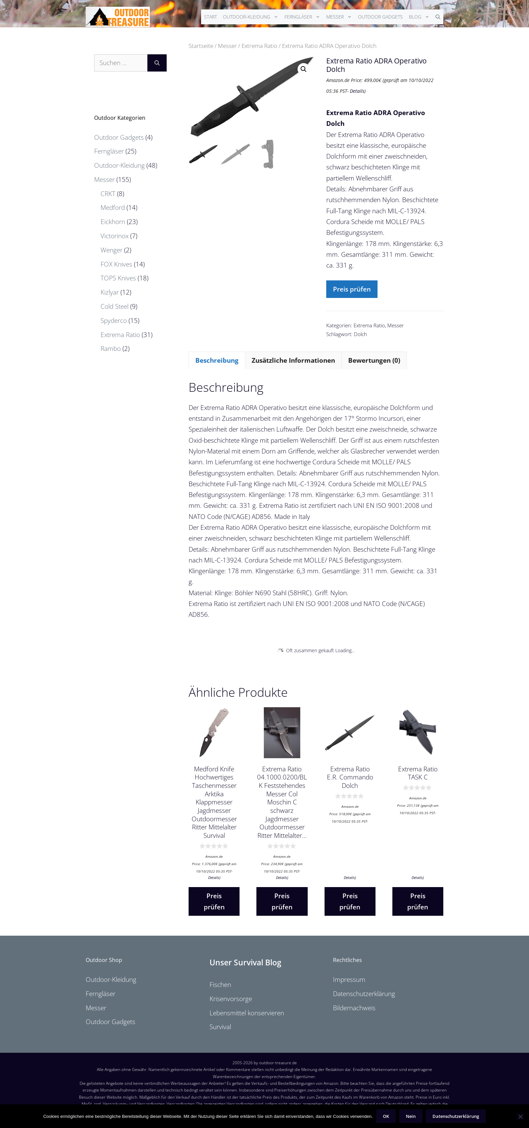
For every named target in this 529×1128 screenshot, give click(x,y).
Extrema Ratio (259, 46)
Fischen (220, 984)
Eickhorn (113, 221)
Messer (340, 16)
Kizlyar (110, 292)
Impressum (349, 979)
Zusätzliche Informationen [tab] (293, 360)
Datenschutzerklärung (364, 993)
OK (386, 1116)
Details (357, 91)
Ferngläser (303, 16)
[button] (304, 69)
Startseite (201, 46)
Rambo (111, 348)
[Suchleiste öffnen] (438, 16)
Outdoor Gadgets (380, 16)
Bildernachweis (354, 1007)
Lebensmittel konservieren (247, 1013)
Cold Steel (115, 306)
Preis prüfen (352, 289)
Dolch (360, 334)
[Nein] (520, 1116)
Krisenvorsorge (231, 998)
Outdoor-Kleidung (252, 16)
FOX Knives (116, 264)
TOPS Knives (118, 278)
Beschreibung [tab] (217, 360)
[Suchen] (157, 63)
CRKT (108, 193)
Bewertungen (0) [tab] (374, 360)
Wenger (111, 250)
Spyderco (114, 320)
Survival (220, 1026)
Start (210, 16)
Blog (421, 16)
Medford (113, 207)
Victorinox (115, 235)
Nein (411, 1116)
